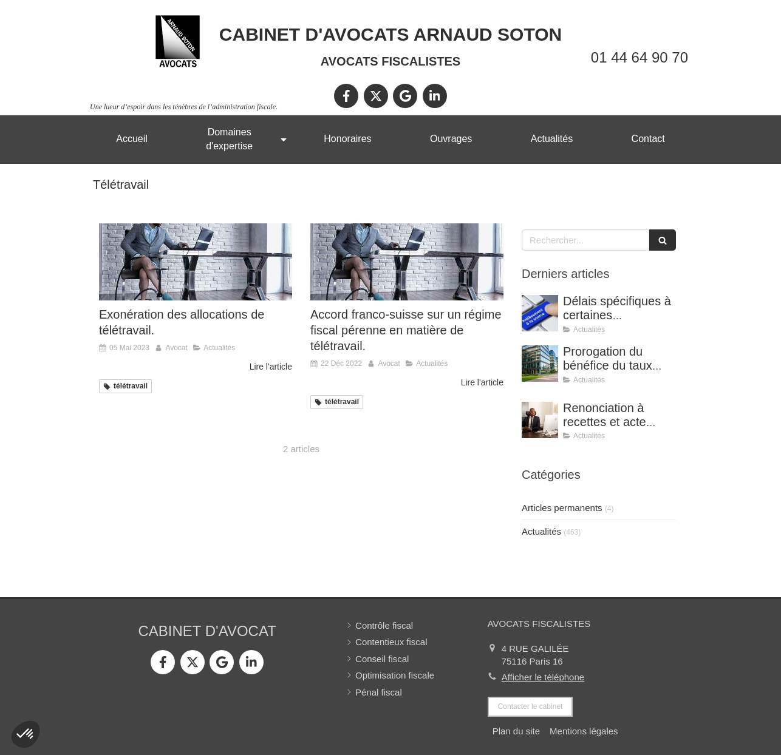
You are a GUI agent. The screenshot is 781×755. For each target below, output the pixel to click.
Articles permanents (562, 508)
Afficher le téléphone (543, 677)
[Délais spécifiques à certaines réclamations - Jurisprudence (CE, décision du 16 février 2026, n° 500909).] (540, 313)
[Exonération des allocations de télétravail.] (195, 261)
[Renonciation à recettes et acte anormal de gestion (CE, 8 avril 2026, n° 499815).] (540, 420)
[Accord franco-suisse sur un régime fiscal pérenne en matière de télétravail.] (406, 261)
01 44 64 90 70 (639, 57)
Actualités (541, 531)
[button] (25, 734)
